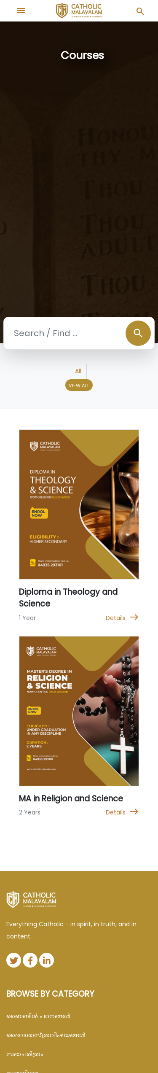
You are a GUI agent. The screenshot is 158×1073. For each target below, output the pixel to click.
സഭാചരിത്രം (24, 1054)
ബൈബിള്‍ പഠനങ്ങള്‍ (38, 1016)
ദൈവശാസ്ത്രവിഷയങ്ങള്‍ (46, 1035)
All (78, 371)
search (138, 333)
